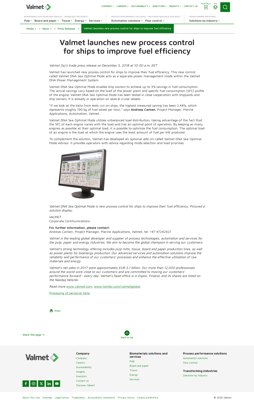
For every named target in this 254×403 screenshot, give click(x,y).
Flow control (190, 362)
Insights (80, 371)
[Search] (225, 7)
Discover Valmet (85, 385)
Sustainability (84, 367)
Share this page (34, 334)
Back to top (127, 334)
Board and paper (139, 365)
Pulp (132, 361)
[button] (31, 28)
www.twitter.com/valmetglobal (117, 286)
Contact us (82, 380)
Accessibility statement (101, 397)
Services (134, 379)
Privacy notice (126, 397)
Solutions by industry (195, 375)
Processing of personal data (69, 293)
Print (54, 311)
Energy (134, 374)
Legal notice (62, 397)
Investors (81, 376)
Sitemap (47, 397)
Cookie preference (147, 397)
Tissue (133, 370)
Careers (80, 362)
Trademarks (78, 397)
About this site (31, 397)
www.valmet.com (79, 286)
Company (81, 358)
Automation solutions (195, 358)
